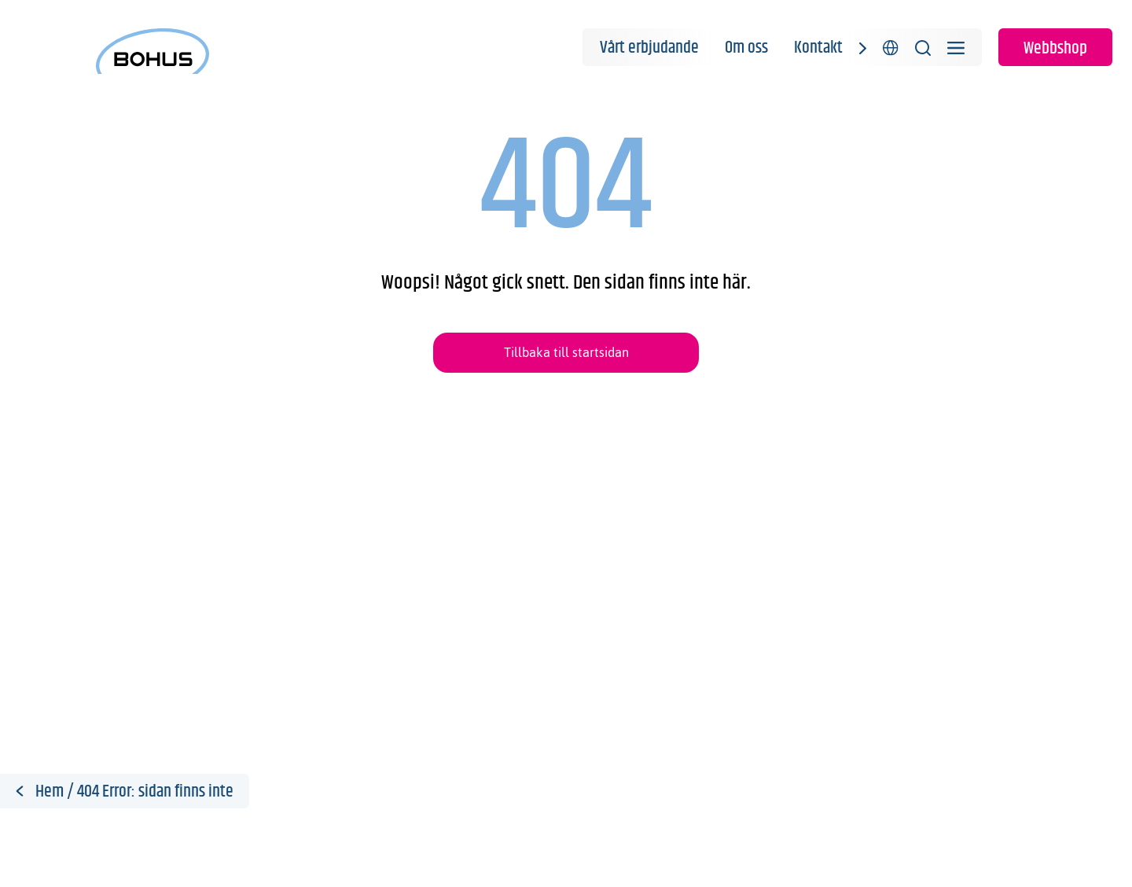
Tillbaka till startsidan (566, 352)
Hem (49, 791)
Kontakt (818, 48)
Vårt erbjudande (649, 48)
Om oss (746, 48)
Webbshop (1055, 48)
